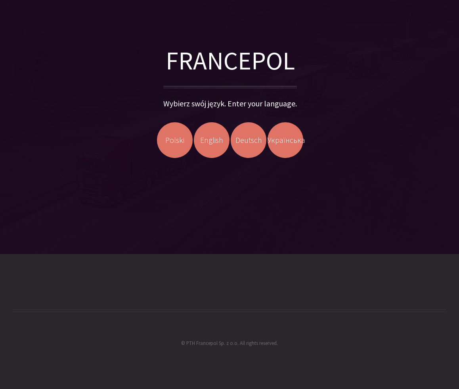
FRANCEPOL (230, 60)
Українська (285, 140)
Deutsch (248, 140)
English (211, 140)
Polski (174, 140)
